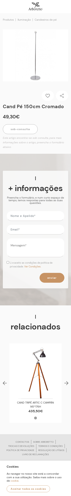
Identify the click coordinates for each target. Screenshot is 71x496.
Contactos (22, 441)
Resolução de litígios (51, 450)
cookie (15, 480)
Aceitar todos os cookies (28, 489)
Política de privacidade (20, 450)
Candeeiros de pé (46, 19)
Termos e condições (50, 446)
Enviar (52, 277)
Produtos (8, 19)
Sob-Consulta (20, 129)
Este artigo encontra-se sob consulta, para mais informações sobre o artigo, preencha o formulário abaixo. (33, 142)
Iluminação (24, 19)
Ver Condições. (32, 266)
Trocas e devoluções (21, 446)
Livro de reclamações (35, 454)
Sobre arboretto (43, 441)
